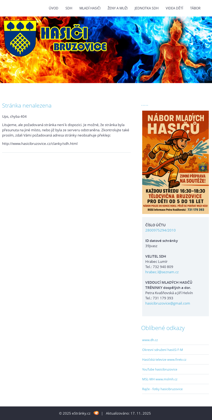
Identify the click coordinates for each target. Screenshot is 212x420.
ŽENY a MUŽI (118, 8)
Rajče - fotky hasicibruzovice (162, 389)
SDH (68, 8)
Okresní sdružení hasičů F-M (162, 350)
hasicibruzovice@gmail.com (167, 303)
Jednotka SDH (147, 8)
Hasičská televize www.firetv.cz (164, 359)
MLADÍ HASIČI (89, 8)
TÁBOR (195, 8)
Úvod (53, 8)
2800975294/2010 (160, 230)
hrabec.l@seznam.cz (162, 271)
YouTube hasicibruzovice (159, 369)
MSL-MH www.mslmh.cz (159, 379)
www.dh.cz (150, 340)
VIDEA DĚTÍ (174, 8)
